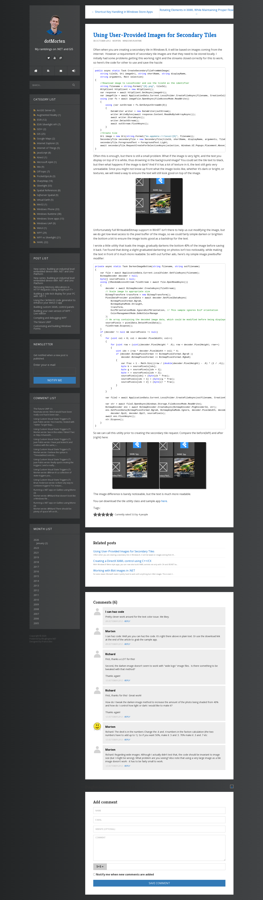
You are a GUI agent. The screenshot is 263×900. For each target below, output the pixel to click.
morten (117, 40)
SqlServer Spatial (47, 195)
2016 (36, 571)
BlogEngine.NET (48, 638)
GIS (41, 133)
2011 (36, 595)
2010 (36, 599)
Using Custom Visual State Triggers (51, 418)
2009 (36, 604)
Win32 (42, 204)
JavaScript (44, 152)
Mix (40, 166)
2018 (36, 562)
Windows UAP (46, 223)
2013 (36, 585)
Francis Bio (47, 641)
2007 (36, 613)
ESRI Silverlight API (49, 124)
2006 (36, 618)
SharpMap (45, 180)
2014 (36, 580)
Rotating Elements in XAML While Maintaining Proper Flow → (196, 12)
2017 (36, 566)
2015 (36, 576)
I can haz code (114, 612)
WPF (42, 232)
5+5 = (99, 866)
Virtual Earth (45, 199)
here (164, 501)
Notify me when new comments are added (123, 874)
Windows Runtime (49, 213)
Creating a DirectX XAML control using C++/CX (122, 561)
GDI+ (41, 129)
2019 (36, 557)
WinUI (42, 228)
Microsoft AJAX (47, 162)
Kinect (42, 157)
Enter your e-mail (44, 365)
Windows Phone (48, 209)
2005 (36, 623)
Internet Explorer (48, 143)
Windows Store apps (50, 218)
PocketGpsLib (46, 176)
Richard (110, 654)
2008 (36, 609)
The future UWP (41, 408)
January (40, 543)
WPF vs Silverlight (49, 237)
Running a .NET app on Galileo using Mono (55, 489)
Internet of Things (48, 148)
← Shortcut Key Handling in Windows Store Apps (122, 12)
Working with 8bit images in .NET (114, 570)
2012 (36, 590)
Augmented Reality (49, 115)
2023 (36, 547)
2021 (36, 552)
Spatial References (49, 190)
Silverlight (44, 185)
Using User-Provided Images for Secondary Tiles (155, 35)
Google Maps (46, 138)
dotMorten (54, 28)
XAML (42, 242)
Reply (127, 621)
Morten (110, 631)
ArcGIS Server (46, 110)
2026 (55, 541)
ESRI (42, 119)
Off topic (43, 171)
